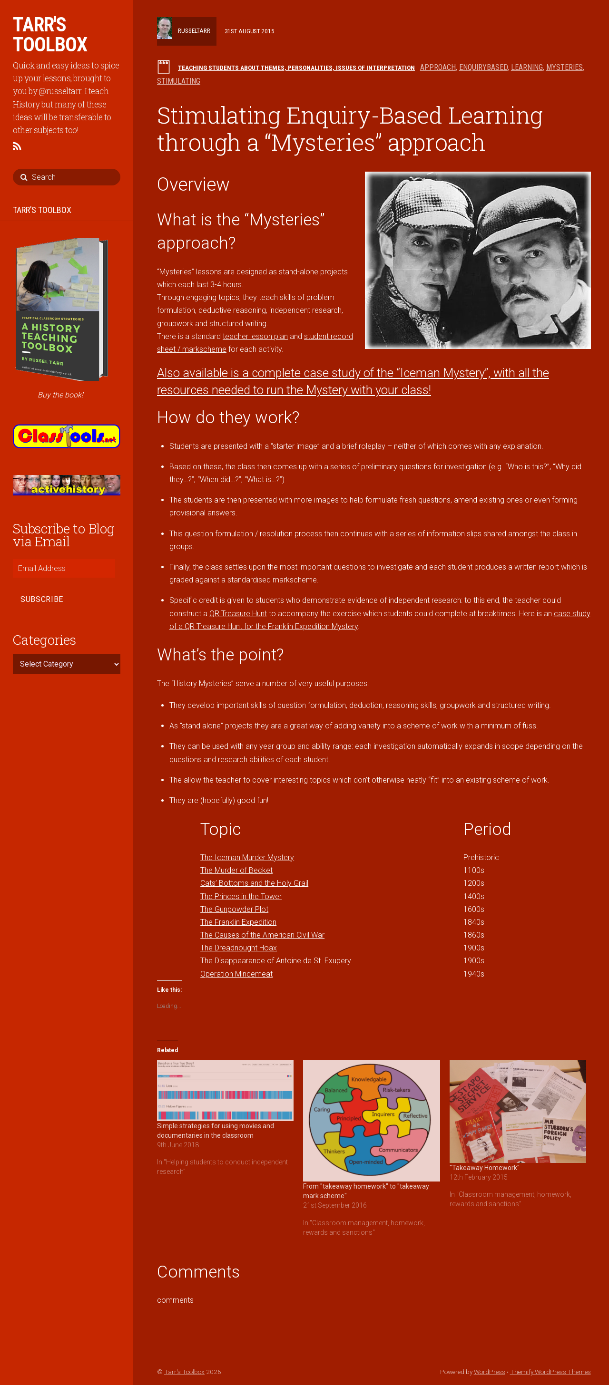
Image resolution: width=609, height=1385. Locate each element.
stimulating (178, 81)
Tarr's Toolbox (184, 1371)
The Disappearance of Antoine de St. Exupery (275, 960)
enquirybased (483, 67)
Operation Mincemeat (236, 973)
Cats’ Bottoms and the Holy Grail (254, 883)
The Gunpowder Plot (234, 909)
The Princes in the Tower (241, 896)
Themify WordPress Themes (550, 1371)
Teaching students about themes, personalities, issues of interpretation (296, 67)
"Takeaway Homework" (485, 1168)
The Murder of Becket (236, 870)
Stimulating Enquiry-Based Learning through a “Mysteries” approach (350, 128)
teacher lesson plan (255, 336)
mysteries (564, 67)
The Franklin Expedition (238, 922)
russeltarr (194, 31)
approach (438, 67)
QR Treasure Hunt (238, 613)
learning (527, 67)
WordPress (489, 1371)
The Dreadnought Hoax (238, 947)
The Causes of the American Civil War (262, 934)
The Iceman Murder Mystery (247, 857)
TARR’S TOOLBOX (42, 210)
